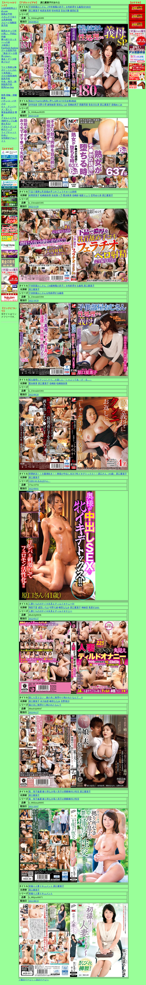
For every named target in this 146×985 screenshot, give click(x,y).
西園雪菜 (83, 104)
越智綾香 (51, 104)
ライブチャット (8, 132)
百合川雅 (65, 10)
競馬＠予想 (6, 14)
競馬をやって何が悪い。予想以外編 (8, 34)
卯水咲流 (56, 10)
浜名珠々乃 (57, 195)
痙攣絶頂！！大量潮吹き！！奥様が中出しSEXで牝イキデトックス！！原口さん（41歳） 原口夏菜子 (78, 474)
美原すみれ (93, 607)
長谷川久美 (93, 104)
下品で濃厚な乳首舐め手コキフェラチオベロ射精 (53, 192)
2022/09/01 (34, 488)
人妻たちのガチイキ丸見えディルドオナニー (50, 611)
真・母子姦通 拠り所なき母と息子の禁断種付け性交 (54, 799)
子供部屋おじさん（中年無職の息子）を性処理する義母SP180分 (60, 7)
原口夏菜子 (34, 10)
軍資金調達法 (7, 112)
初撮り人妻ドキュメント (41, 893)
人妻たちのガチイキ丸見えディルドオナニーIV (51, 604)
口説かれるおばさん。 (39, 481)
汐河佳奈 (33, 104)
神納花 (84, 607)
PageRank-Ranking (9, 48)
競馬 (3, 95)
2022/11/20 (33, 206)
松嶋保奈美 (45, 195)
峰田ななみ (64, 607)
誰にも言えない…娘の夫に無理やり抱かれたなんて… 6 (56, 697)
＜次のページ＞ (41, 980)
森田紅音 (74, 10)
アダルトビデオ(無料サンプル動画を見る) (9, 121)
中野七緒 (53, 607)
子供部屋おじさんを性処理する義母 (46, 293)
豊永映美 (67, 195)
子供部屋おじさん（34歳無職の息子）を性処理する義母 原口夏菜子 (61, 286)
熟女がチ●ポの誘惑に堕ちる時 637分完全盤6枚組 (52, 101)
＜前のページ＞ (26, 980)
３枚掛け (5, 45)
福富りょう (84, 195)
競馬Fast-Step (7, 87)
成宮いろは (43, 607)
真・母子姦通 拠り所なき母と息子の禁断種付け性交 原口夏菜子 (60, 791)
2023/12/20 (34, 116)
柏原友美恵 (45, 10)
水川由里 (44, 701)
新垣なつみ (61, 104)
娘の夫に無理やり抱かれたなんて (45, 705)
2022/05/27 (34, 619)
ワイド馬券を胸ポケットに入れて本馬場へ (8, 70)
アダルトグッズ (8, 126)
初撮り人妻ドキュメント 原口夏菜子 (46, 886)
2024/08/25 (34, 22)
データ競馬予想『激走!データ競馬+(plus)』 (9, 53)
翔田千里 (33, 607)
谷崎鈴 (75, 195)
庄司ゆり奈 (96, 195)
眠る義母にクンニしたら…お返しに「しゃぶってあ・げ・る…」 (60, 380)
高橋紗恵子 (73, 104)
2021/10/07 (34, 806)
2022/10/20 (34, 300)
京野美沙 (65, 701)
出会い (4, 135)
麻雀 (3, 98)
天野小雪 (42, 104)
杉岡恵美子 (34, 195)
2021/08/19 (34, 901)
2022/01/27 (34, 712)
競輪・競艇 (11, 95)
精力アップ (6, 129)
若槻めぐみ (116, 104)
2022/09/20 (34, 394)
